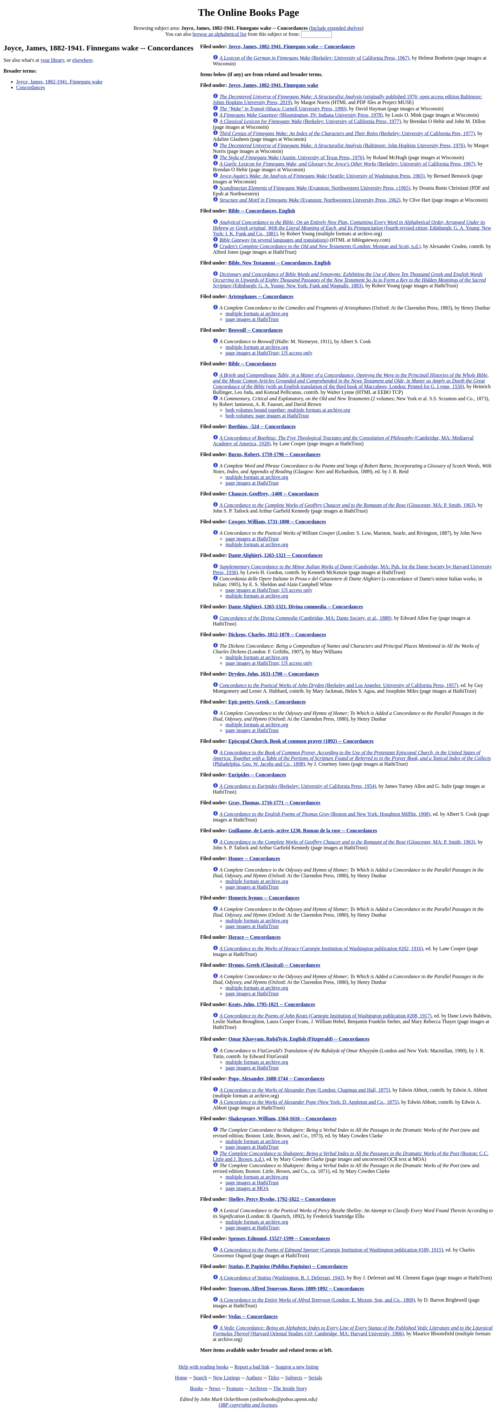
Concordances (30, 87)
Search (200, 1377)
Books (196, 1388)
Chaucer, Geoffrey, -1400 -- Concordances (273, 493)
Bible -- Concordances (252, 363)
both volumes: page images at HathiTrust (267, 415)
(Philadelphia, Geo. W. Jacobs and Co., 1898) (352, 758)
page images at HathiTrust (252, 319)
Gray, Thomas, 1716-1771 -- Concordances (274, 802)
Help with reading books (203, 1367)
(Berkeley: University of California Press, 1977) (310, 121)
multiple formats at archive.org (256, 313)
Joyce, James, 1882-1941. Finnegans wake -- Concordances (291, 46)
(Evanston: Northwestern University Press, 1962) (309, 200)
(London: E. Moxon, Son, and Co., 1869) (317, 1300)
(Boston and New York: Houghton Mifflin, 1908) (324, 814)
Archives (258, 1388)
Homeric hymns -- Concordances (263, 897)
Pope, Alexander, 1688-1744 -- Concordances (276, 1078)
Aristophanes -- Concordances (260, 296)
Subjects (293, 1377)
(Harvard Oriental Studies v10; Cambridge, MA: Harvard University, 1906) (353, 1330)
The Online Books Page (248, 12)
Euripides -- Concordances (257, 774)
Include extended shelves (336, 28)
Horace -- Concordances (254, 937)
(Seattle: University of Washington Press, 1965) (322, 176)
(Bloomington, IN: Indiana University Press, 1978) (301, 115)
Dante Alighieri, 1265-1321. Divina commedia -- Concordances (295, 606)
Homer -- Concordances (254, 858)
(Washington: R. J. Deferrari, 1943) (281, 1277)
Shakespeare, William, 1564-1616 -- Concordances (282, 1118)
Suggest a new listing (297, 1367)
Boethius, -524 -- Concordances (261, 426)
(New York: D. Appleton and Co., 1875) (308, 1102)
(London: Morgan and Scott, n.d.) (320, 246)
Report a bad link (251, 1367)
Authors (254, 1377)
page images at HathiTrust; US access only (268, 353)
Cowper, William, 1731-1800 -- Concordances (277, 521)
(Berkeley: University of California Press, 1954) (297, 786)
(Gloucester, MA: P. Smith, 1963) (347, 505)
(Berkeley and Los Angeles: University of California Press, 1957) (338, 685)
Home (181, 1377)
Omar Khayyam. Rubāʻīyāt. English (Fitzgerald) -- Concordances (298, 1039)
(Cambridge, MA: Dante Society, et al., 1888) (305, 618)
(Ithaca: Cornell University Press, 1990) (282, 108)
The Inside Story (290, 1388)
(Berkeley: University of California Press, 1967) (314, 58)
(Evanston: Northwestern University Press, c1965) (314, 188)
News (214, 1388)
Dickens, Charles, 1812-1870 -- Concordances (277, 634)
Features (234, 1388)
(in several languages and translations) (273, 240)
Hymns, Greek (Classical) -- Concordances (274, 965)
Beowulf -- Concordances (255, 330)
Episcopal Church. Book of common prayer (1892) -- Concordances (301, 741)
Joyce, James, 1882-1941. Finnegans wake (59, 81)
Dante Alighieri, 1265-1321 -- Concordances (275, 555)
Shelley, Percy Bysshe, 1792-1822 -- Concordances (282, 1199)
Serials (315, 1377)
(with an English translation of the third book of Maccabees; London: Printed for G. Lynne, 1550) (350, 380)
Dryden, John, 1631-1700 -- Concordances (273, 674)
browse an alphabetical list (219, 34)
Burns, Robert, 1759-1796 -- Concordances (274, 454)
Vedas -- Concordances (253, 1316)
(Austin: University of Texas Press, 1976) (291, 157)
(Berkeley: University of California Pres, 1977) (347, 133)
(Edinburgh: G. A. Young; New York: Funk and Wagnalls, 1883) (349, 279)
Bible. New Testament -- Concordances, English (279, 262)
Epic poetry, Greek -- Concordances (267, 701)
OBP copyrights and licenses (247, 1405)
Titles (273, 1377)
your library (52, 60)
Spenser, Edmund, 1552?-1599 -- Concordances (279, 1238)
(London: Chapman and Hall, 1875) (304, 1090)
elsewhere (82, 60)
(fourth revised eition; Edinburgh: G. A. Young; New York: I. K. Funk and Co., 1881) (352, 227)
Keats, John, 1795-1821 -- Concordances (271, 1004)
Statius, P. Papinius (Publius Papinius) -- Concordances (287, 1266)
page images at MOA (246, 1188)
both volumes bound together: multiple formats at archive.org (287, 410)
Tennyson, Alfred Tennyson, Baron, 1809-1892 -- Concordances (296, 1288)
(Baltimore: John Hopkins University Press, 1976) (342, 145)
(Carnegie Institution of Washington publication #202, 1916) (321, 948)
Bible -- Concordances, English (261, 210)
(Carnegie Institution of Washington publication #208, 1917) (325, 1015)
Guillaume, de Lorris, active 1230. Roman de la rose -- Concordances (302, 830)
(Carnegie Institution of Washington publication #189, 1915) (331, 1250)
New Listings (226, 1377)
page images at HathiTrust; (252, 1227)
